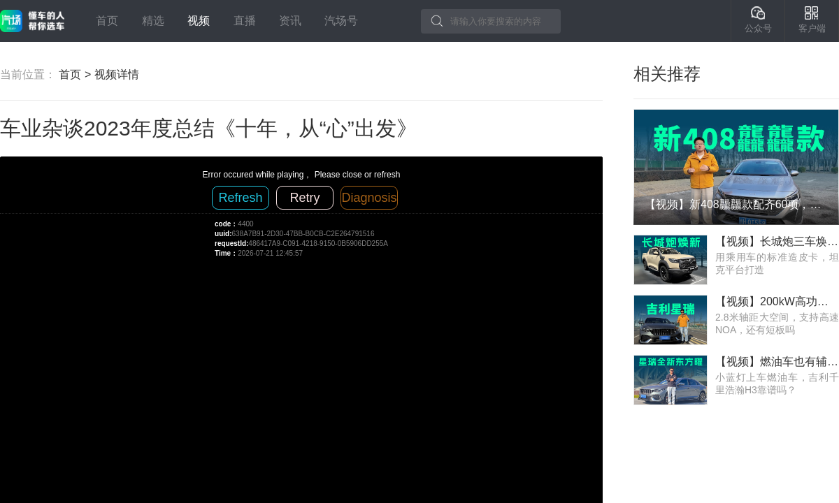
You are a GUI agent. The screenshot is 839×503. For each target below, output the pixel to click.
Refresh (240, 198)
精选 (153, 21)
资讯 (290, 21)
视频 (198, 21)
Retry (304, 198)
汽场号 (341, 21)
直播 (245, 21)
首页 (107, 21)
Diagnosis (368, 198)
